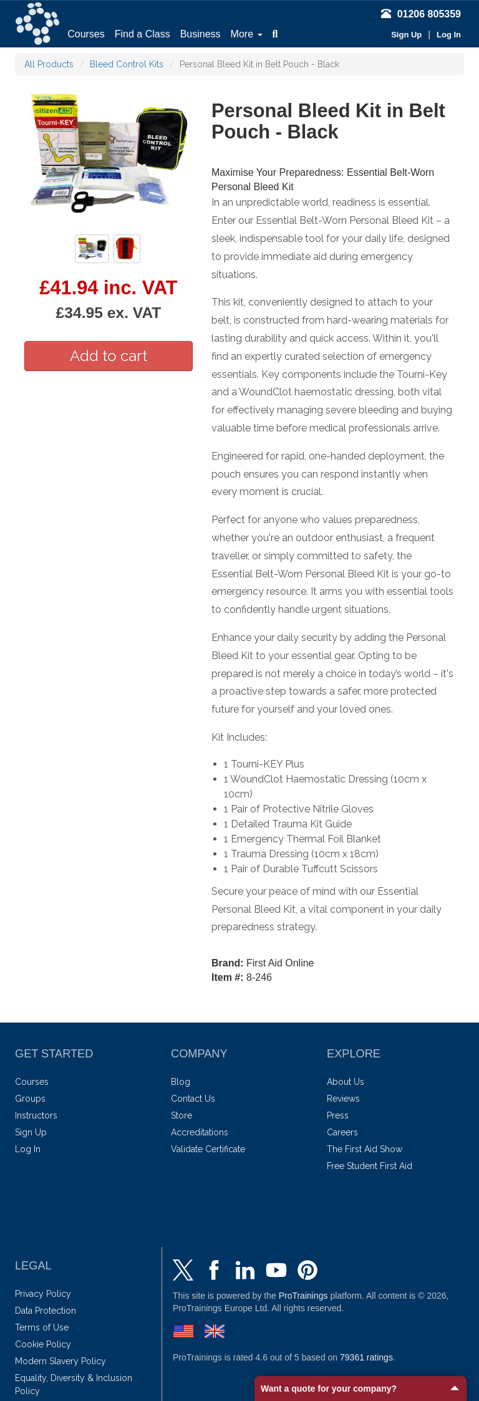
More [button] (247, 34)
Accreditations (199, 1132)
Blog (180, 1082)
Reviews (343, 1099)
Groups (30, 1099)
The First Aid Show (364, 1149)
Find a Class (142, 34)
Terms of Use (42, 1327)
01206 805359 (421, 14)
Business (200, 34)
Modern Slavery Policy (60, 1361)
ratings (366, 1357)
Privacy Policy (43, 1294)
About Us (345, 1082)
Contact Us (193, 1099)
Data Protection (45, 1311)
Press (338, 1115)
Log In (449, 34)
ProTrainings (303, 1296)
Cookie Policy (43, 1344)
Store (181, 1115)
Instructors (36, 1115)
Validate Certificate (208, 1149)
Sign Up (406, 34)
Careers (342, 1132)
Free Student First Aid (369, 1166)
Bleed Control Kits (126, 64)
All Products (49, 64)
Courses (86, 34)
